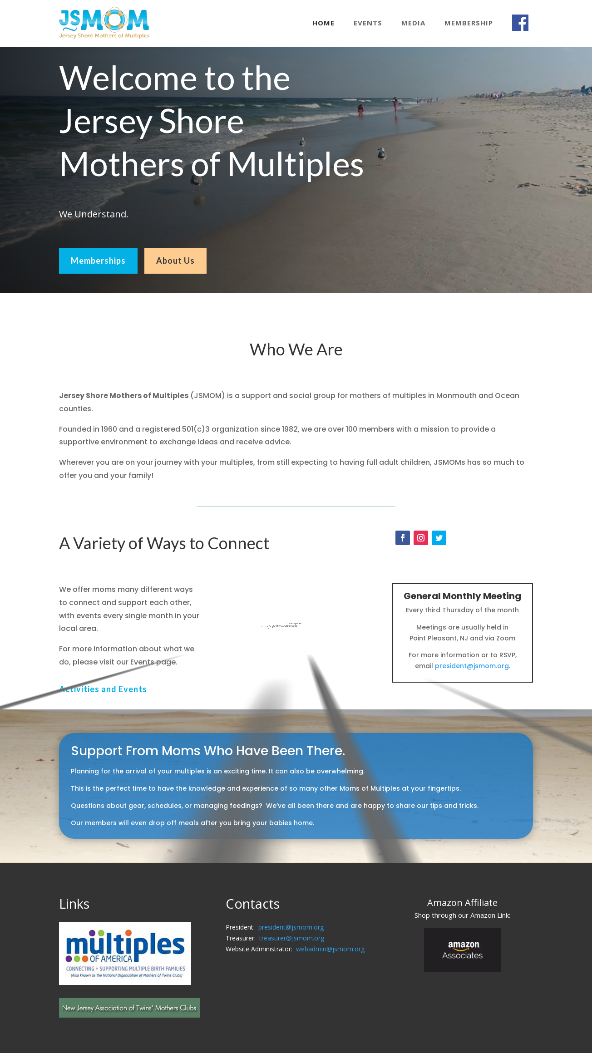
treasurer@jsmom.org (291, 938)
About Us (175, 261)
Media (413, 22)
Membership (468, 22)
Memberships (98, 261)
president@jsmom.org (472, 665)
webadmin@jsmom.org (330, 949)
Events (368, 22)
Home (323, 22)
